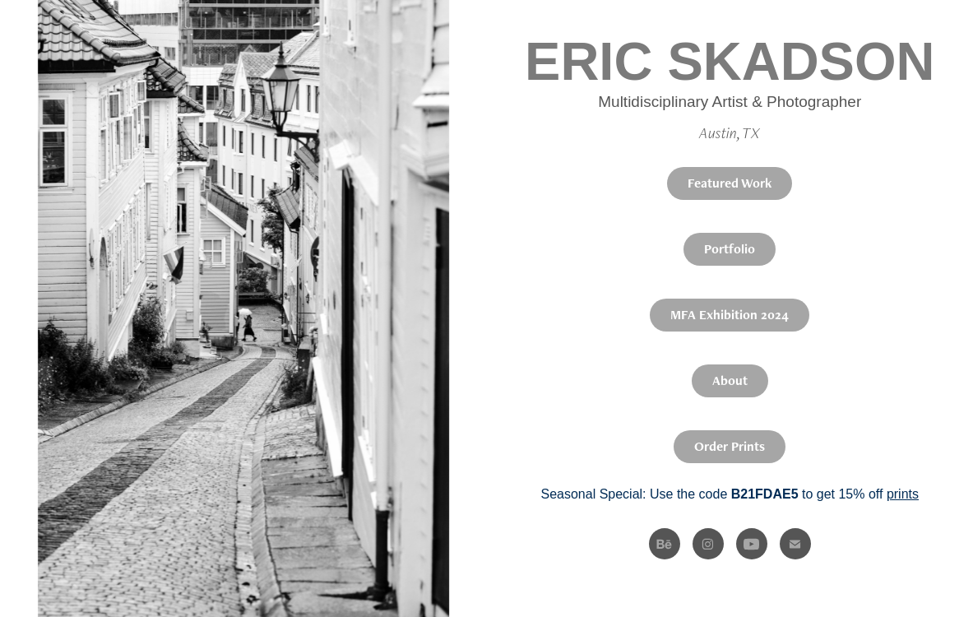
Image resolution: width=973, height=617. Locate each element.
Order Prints (729, 446)
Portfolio (729, 248)
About (730, 380)
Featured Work (729, 183)
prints (903, 494)
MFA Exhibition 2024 (729, 314)
